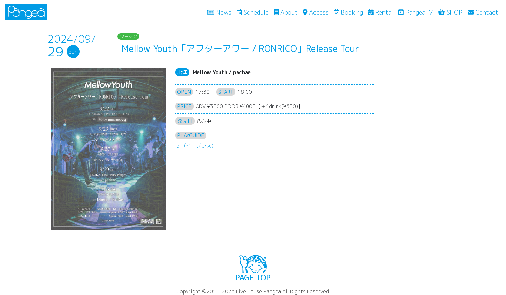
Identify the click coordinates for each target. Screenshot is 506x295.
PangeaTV (415, 12)
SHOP (450, 12)
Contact (483, 12)
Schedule (252, 12)
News (220, 11)
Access (315, 12)
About (286, 12)
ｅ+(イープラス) (194, 145)
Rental (380, 12)
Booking (348, 12)
